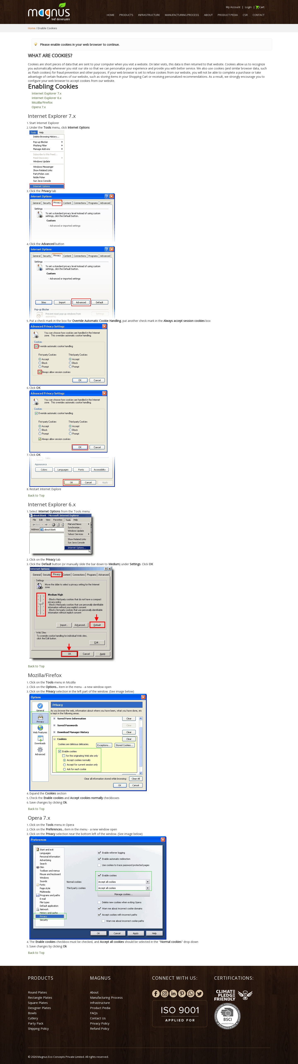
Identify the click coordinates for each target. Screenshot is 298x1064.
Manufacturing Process (106, 997)
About (94, 992)
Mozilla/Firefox (42, 102)
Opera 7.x (39, 107)
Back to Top (36, 495)
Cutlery (33, 1018)
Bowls (32, 1013)
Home (31, 28)
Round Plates (37, 992)
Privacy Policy (99, 1023)
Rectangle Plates (40, 997)
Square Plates (38, 1003)
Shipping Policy (38, 1028)
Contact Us (98, 1018)
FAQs (94, 1013)
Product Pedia (100, 1008)
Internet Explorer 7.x (46, 93)
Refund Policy (99, 1028)
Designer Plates (39, 1008)
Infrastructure (100, 1003)
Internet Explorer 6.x (46, 98)
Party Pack (35, 1023)
